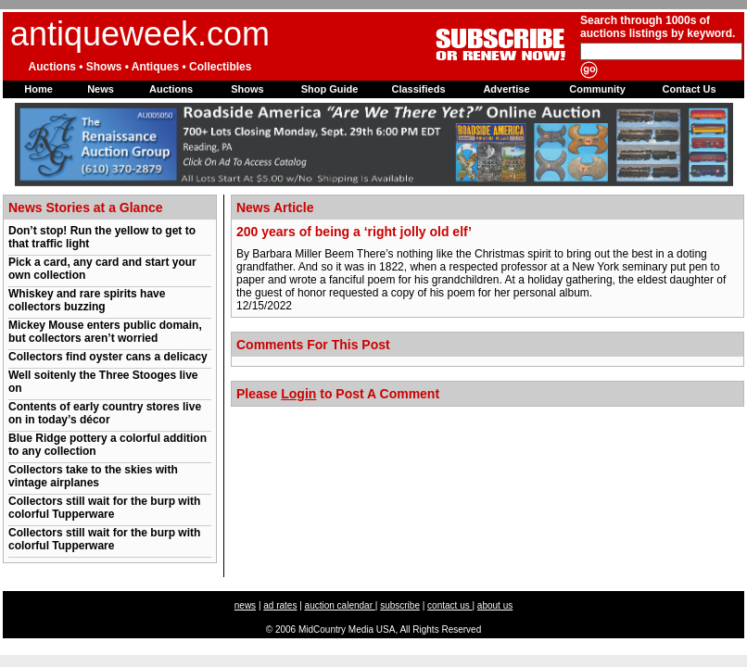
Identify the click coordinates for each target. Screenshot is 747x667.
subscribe (400, 605)
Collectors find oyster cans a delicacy (108, 356)
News (100, 88)
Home (38, 88)
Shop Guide (330, 88)
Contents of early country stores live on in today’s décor (104, 413)
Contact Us (688, 88)
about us (495, 605)
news (245, 605)
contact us (449, 605)
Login (298, 393)
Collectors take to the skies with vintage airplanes (93, 476)
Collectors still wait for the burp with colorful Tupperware (104, 508)
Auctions (171, 88)
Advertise (506, 88)
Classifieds (418, 88)
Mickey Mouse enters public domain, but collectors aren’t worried (105, 332)
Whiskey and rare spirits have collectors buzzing (86, 300)
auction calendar (340, 605)
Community (597, 88)
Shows (247, 88)
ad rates (280, 605)
